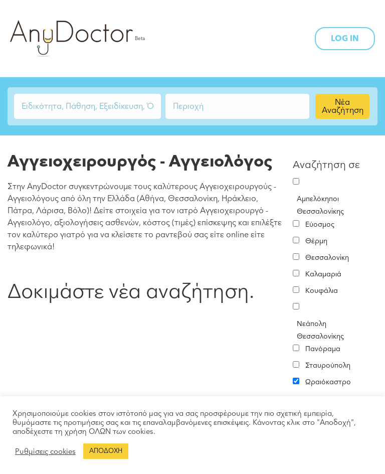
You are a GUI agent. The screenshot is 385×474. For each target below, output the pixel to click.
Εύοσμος (319, 224)
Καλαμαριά (323, 274)
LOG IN (345, 38)
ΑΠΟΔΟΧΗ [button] (105, 450)
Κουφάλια (321, 290)
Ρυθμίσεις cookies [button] (45, 451)
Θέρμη (316, 241)
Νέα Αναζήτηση (342, 106)
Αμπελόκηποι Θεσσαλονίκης (320, 205)
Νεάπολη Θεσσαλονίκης (320, 330)
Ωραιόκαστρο (328, 382)
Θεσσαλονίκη (327, 257)
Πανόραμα (322, 349)
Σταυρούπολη (327, 365)
